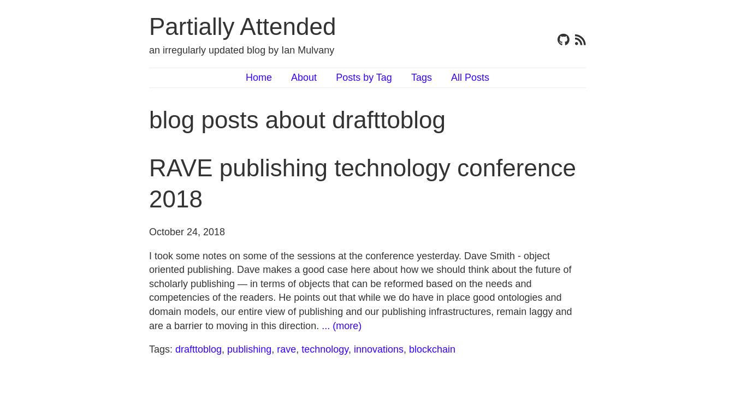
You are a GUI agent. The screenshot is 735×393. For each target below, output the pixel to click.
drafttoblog (198, 349)
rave (286, 349)
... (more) (341, 325)
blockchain (432, 349)
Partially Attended (242, 26)
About (304, 77)
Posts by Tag (364, 77)
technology (324, 349)
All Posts (470, 77)
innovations (379, 349)
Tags (421, 77)
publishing (249, 349)
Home (259, 77)
